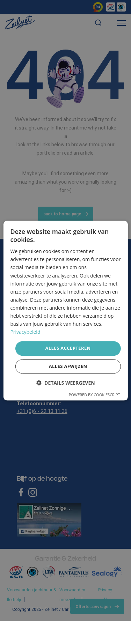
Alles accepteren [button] (67, 348)
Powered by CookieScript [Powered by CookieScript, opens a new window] (94, 394)
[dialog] (65, 310)
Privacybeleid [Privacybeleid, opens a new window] (25, 332)
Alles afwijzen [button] (68, 366)
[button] (65, 383)
